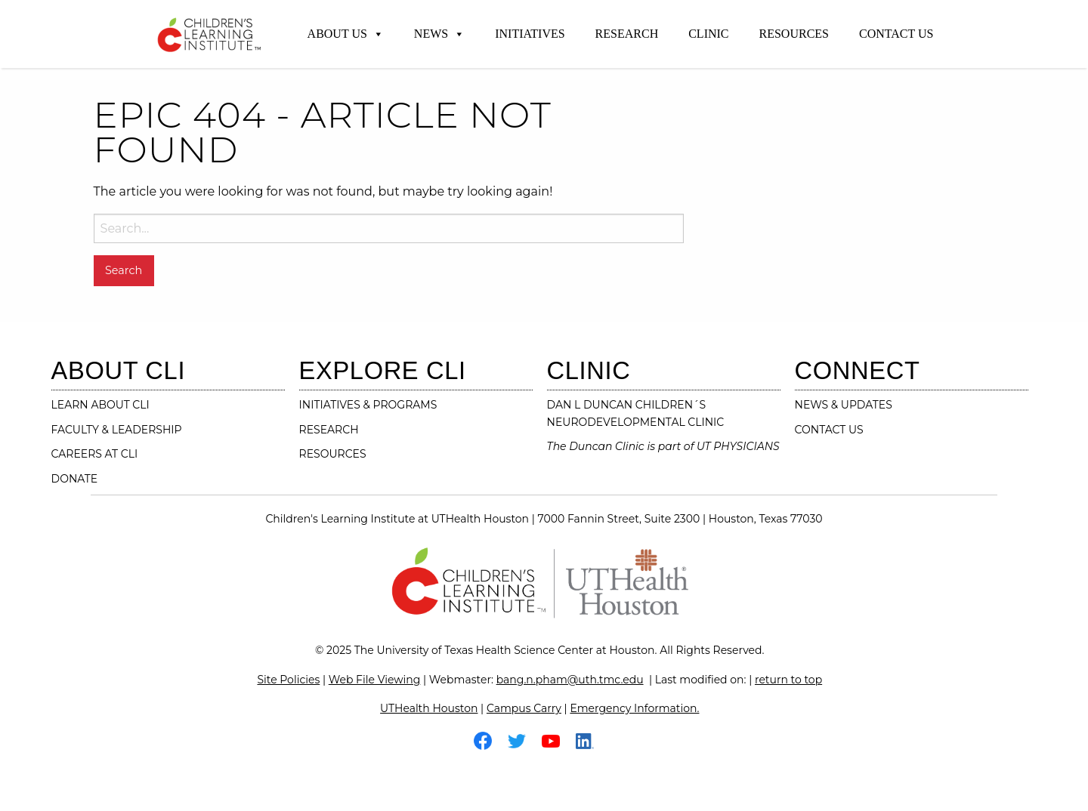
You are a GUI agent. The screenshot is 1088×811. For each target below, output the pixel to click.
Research (627, 33)
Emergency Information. (634, 708)
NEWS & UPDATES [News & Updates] (843, 405)
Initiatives (529, 33)
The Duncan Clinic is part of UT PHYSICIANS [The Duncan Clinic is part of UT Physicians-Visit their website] (663, 446)
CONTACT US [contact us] (829, 429)
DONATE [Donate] (74, 479)
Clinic (708, 33)
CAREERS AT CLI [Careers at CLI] (94, 454)
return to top (788, 679)
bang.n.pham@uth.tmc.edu (570, 679)
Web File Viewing (375, 679)
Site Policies (288, 679)
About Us (346, 34)
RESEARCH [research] (329, 429)
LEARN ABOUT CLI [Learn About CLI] (100, 405)
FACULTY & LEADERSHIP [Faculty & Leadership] (116, 429)
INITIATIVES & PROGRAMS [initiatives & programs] (368, 405)
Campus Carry (524, 708)
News (439, 34)
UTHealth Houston (429, 708)
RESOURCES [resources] (332, 454)
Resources (794, 33)
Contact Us (896, 33)
